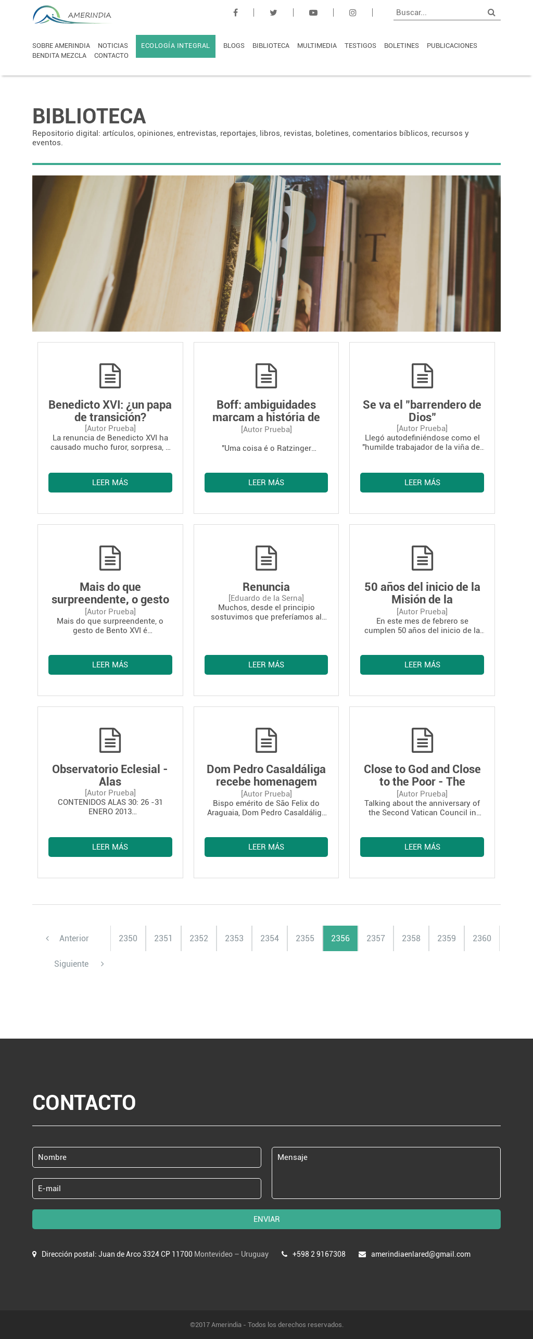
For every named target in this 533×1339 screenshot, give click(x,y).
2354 (269, 938)
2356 (340, 938)
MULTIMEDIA (317, 45)
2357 (375, 938)
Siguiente (79, 964)
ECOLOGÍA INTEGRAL (175, 45)
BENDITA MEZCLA (59, 55)
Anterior (67, 938)
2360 (482, 938)
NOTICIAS (113, 45)
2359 (446, 938)
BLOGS (234, 45)
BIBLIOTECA (270, 45)
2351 (163, 938)
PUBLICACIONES (452, 45)
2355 (305, 938)
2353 (234, 938)
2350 (128, 938)
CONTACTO (111, 55)
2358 (411, 938)
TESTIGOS (360, 45)
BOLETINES (401, 45)
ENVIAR (266, 1219)
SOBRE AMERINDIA (61, 45)
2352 (198, 938)
